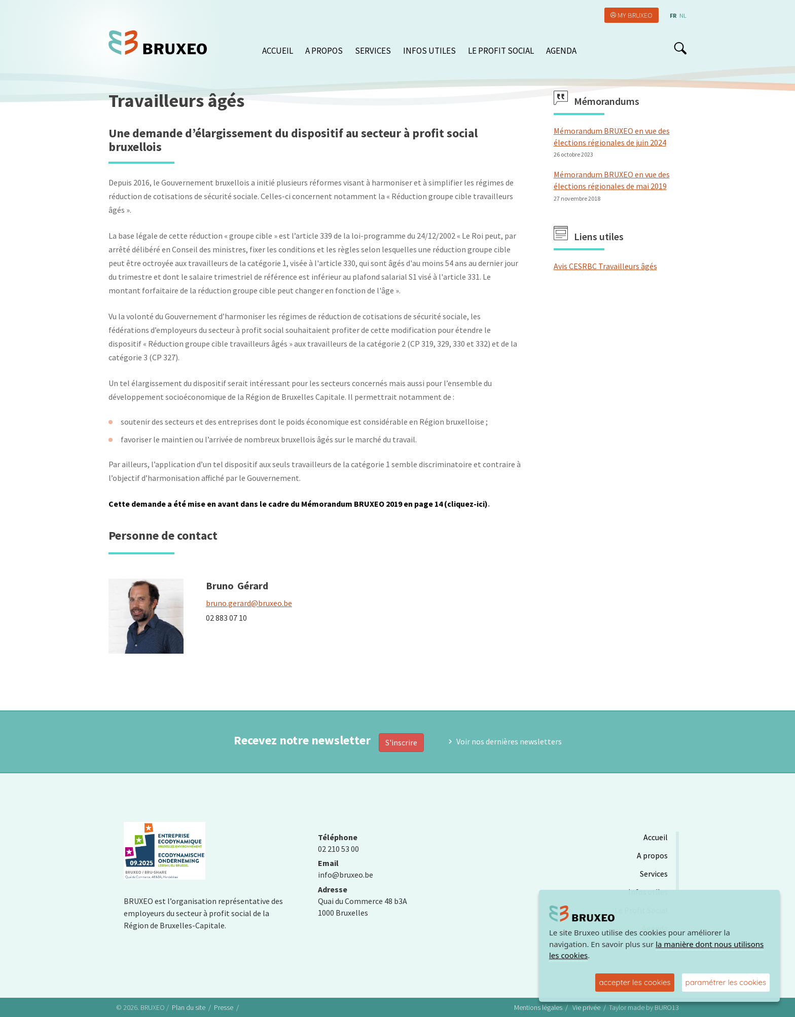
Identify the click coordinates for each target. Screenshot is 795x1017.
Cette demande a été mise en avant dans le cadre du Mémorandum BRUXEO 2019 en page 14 (276, 504)
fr (673, 15)
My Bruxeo (635, 15)
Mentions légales (538, 1007)
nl (682, 15)
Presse (223, 1007)
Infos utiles (429, 50)
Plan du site (188, 1007)
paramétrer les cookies (725, 982)
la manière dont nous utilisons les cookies (656, 950)
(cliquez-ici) (466, 504)
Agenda (561, 50)
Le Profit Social (501, 50)
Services (373, 50)
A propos (324, 50)
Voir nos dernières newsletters (509, 741)
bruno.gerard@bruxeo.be (249, 603)
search (680, 48)
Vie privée (586, 1007)
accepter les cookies (634, 982)
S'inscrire (401, 742)
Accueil (277, 50)
